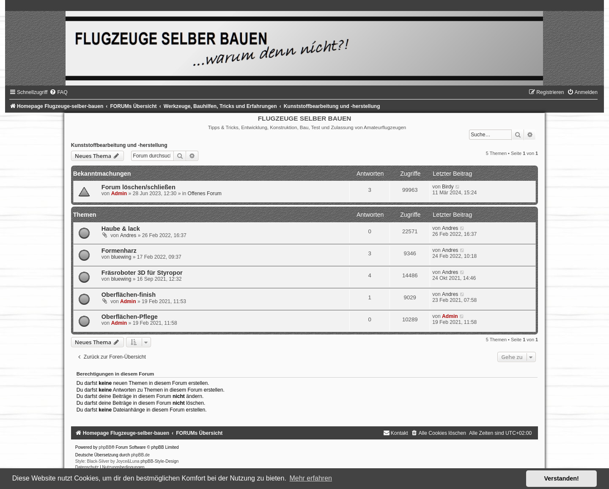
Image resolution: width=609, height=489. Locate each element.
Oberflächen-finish (129, 294)
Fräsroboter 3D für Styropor (142, 272)
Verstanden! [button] (561, 478)
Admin (119, 193)
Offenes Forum (205, 193)
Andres (128, 235)
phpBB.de (140, 455)
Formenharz (119, 250)
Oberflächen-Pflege (130, 316)
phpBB (105, 447)
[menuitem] (58, 92)
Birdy (448, 187)
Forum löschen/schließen (139, 187)
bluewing (121, 257)
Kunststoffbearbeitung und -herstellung (119, 145)
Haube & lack (121, 228)
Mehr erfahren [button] (310, 478)
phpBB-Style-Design (159, 461)
